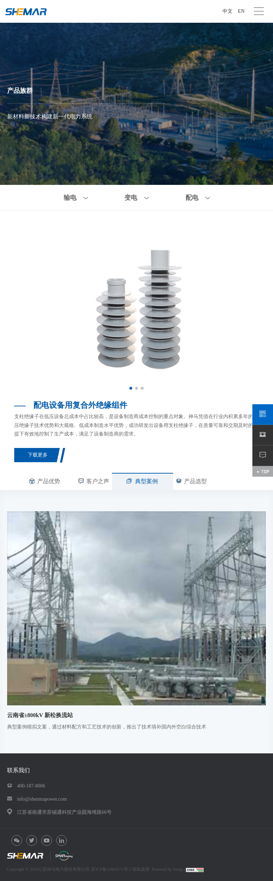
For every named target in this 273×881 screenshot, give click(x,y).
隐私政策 (141, 869)
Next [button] (255, 307)
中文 (227, 11)
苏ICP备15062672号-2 (112, 869)
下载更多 (38, 455)
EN (241, 11)
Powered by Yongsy (169, 869)
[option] (136, 307)
